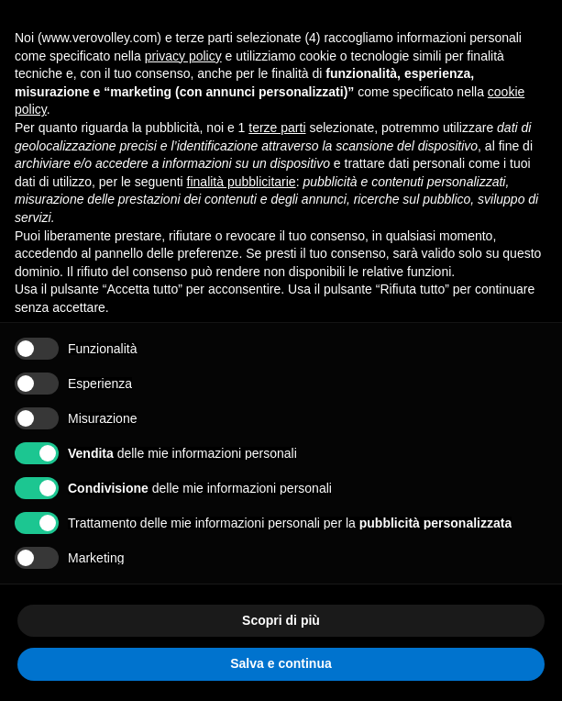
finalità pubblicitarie (241, 181)
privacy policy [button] (183, 56)
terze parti (276, 127)
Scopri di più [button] (281, 620)
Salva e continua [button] (280, 663)
